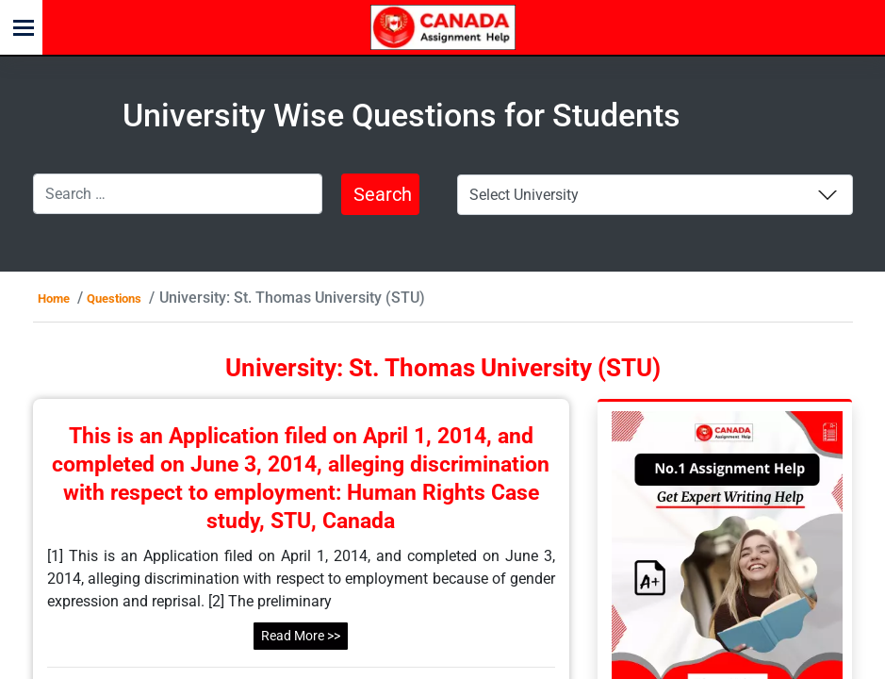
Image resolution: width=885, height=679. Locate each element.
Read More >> (300, 635)
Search (382, 194)
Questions (114, 298)
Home (54, 298)
